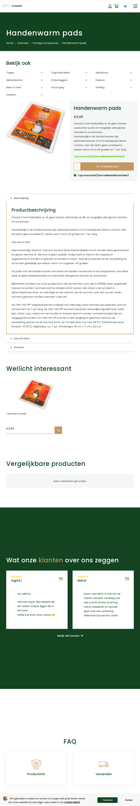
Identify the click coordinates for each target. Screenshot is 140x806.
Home (10, 43)
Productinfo (36, 774)
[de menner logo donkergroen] (12, 6)
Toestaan (107, 800)
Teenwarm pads (16, 413)
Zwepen (11, 94)
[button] (135, 6)
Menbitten (102, 72)
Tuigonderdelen (60, 72)
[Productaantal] (77, 166)
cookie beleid (72, 802)
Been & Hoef (13, 87)
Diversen (23, 43)
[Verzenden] (104, 764)
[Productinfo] (36, 764)
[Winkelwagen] (116, 6)
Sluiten (129, 800)
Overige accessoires (45, 43)
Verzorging (57, 87)
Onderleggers (59, 80)
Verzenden (104, 774)
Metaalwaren (14, 80)
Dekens (100, 80)
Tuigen (10, 72)
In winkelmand (109, 166)
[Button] (110, 6)
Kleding (100, 87)
